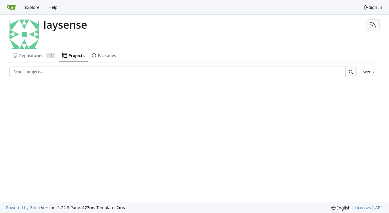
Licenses (363, 207)
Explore (32, 7)
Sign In (373, 7)
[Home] (11, 7)
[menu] (369, 72)
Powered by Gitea (23, 207)
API (378, 207)
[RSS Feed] (373, 24)
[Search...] (351, 72)
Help (53, 7)
